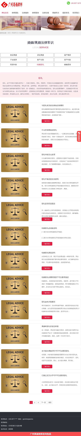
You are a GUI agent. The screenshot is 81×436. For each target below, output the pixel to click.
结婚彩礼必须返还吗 (49, 228)
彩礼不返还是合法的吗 (50, 179)
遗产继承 (67, 55)
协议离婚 (13, 55)
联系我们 (76, 13)
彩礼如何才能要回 (48, 302)
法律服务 (25, 13)
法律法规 (45, 13)
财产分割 (40, 60)
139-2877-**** (13, 419)
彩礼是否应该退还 (48, 204)
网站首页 (5, 13)
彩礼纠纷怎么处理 (48, 154)
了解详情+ (47, 121)
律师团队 (15, 13)
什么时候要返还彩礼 (49, 130)
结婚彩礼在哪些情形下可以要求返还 (55, 277)
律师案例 (35, 13)
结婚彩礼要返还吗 (48, 253)
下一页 (43, 402)
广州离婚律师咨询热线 (40, 434)
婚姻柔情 (67, 64)
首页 (9, 33)
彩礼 (40, 78)
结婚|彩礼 (22, 33)
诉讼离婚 (40, 55)
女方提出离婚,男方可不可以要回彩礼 (55, 351)
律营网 (10, 429)
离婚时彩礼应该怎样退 (50, 326)
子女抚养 (13, 60)
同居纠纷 (13, 64)
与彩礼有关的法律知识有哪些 (53, 105)
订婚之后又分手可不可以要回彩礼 (54, 375)
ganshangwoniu (28, 419)
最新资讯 (65, 13)
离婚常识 (55, 13)
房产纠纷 (67, 60)
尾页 (50, 402)
